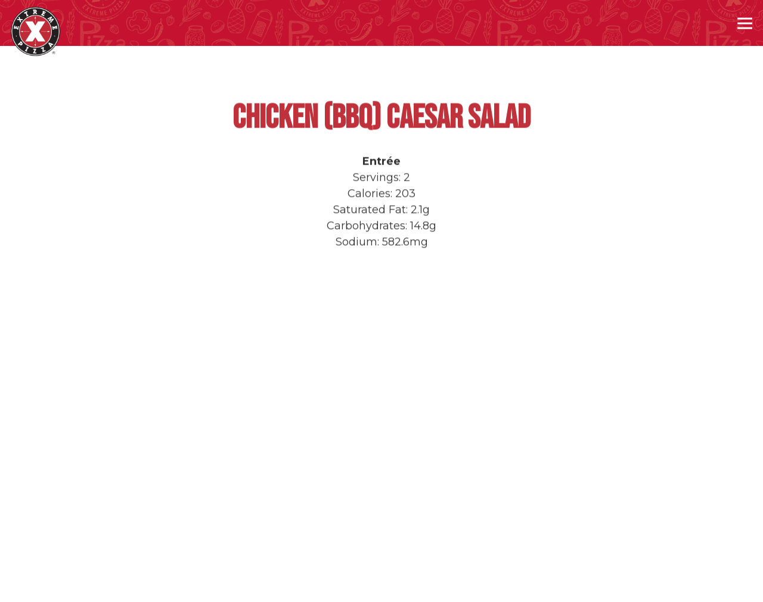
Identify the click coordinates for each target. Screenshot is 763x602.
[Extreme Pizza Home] (35, 30)
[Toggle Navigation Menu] (745, 23)
